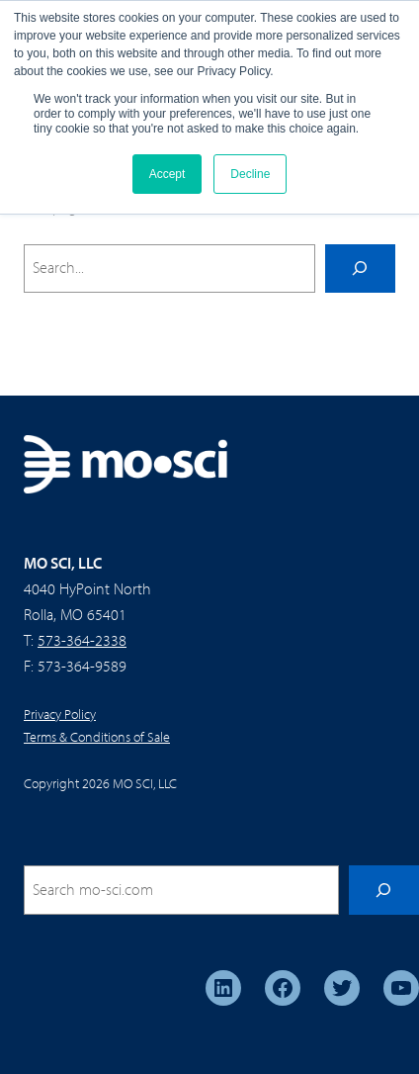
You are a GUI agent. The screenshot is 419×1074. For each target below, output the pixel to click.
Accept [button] (167, 174)
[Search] (360, 269)
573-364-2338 (82, 640)
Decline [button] (250, 174)
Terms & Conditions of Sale (97, 737)
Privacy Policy (60, 714)
